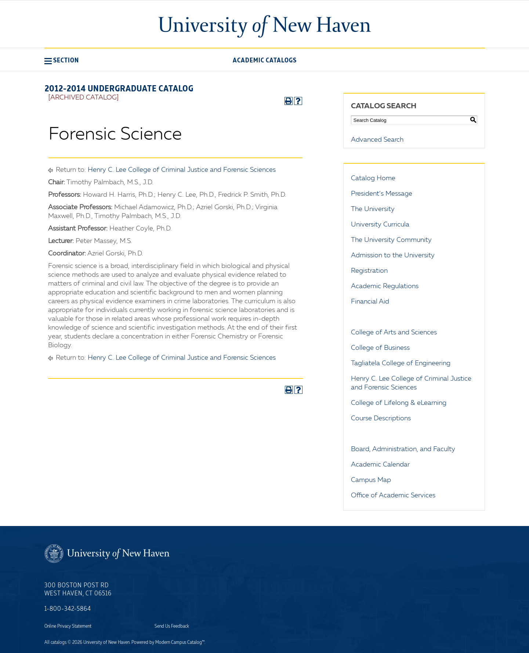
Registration (369, 271)
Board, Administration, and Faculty (403, 449)
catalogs (58, 642)
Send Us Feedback (172, 626)
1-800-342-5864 (67, 609)
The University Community (391, 240)
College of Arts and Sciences (394, 332)
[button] (61, 60)
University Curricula (380, 224)
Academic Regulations (385, 286)
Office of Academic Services (393, 495)
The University (373, 209)
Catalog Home (373, 178)
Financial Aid (370, 301)
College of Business (380, 348)
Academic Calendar (380, 464)
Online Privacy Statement (67, 626)
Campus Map (371, 480)
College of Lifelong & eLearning (398, 403)
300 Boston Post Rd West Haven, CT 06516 (78, 589)
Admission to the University (393, 255)
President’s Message (381, 194)
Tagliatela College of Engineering (400, 363)
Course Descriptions (381, 418)
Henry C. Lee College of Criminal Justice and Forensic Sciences (182, 170)
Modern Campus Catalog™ (179, 642)
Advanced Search (377, 140)
